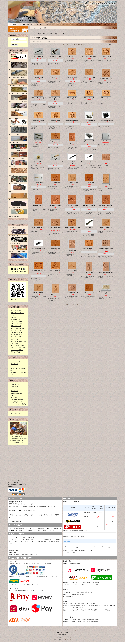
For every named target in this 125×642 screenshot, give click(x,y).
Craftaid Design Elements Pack (105, 292)
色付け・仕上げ (18, 145)
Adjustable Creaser (38, 182)
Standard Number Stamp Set (38, 227)
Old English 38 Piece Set (72, 205)
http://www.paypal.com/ (68, 596)
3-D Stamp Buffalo (72, 77)
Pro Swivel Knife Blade (38, 248)
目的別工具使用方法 (16, 334)
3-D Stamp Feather (38, 77)
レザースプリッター (16, 332)
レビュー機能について (17, 343)
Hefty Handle (89, 227)
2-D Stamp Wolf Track (38, 205)
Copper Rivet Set (15, 384)
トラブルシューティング (18, 347)
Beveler (13, 389)
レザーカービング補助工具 (18, 89)
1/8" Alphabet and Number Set (106, 248)
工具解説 (13, 317)
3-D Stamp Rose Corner (89, 292)
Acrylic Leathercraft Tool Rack (89, 141)
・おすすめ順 (42, 41)
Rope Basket (14, 364)
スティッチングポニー (17, 330)
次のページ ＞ (112, 44)
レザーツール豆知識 (16, 324)
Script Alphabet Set (55, 141)
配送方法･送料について (69, 630)
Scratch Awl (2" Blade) (17, 366)
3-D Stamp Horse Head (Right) (55, 98)
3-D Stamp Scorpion (72, 56)
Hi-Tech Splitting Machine (106, 120)
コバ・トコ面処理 (18, 113)
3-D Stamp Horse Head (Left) (38, 98)
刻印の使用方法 (15, 319)
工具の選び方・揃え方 (17, 313)
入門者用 (13, 315)
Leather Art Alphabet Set (89, 248)
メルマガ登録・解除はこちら (18, 413)
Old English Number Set (89, 205)
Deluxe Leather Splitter (89, 120)
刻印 (18, 64)
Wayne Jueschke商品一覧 (17, 345)
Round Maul (14, 391)
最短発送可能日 (15, 352)
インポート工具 (18, 239)
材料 (60, 33)
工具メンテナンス (18, 137)
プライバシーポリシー (81, 630)
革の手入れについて (16, 339)
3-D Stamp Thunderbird (72, 120)
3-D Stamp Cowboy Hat (89, 98)
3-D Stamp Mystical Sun (106, 56)
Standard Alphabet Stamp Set (72, 227)
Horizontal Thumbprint (17, 399)
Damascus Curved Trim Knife (89, 161)
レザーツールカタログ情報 (18, 341)
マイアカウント (20, 24)
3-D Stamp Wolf (55, 182)
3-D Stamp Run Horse (55, 294)
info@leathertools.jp (16, 521)
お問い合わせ (31, 24)
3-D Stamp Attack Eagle (106, 227)
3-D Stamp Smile (72, 250)
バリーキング (18, 230)
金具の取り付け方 (16, 326)
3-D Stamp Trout (55, 248)
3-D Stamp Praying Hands (106, 272)
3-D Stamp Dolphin (72, 270)
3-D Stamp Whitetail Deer (72, 143)
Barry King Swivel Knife (17, 402)
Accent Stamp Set (105, 161)
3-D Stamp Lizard (106, 98)
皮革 (18, 194)
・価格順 (48, 41)
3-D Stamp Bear (55, 77)
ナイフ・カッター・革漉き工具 (18, 97)
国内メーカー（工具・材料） (18, 255)
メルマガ (49, 24)
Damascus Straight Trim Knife (72, 162)
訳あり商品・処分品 (18, 211)
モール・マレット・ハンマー (18, 80)
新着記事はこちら (18, 442)
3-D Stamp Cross (89, 272)
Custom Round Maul (16, 362)
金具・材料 (18, 178)
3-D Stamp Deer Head (106, 185)
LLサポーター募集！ (17, 350)
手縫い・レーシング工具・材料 (18, 105)
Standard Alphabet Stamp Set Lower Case (55, 228)
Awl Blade (106, 141)
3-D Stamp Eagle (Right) (89, 77)
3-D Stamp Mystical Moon (89, 56)
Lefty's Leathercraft (67, 639)
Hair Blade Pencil (38, 56)
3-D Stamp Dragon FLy (106, 78)
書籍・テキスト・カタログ (18, 162)
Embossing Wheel (38, 161)
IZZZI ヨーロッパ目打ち (18, 404)
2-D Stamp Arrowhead (72, 292)
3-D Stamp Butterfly (38, 292)
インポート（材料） (18, 247)
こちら (43, 530)
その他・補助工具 (18, 121)
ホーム (11, 24)
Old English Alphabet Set (105, 205)
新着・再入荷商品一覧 (18, 56)
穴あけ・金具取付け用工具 (18, 129)
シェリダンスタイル (16, 321)
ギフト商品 (18, 203)
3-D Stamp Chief (55, 120)
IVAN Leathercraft (53, 28)
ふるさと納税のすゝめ (17, 328)
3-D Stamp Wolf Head (72, 182)
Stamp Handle (38, 141)
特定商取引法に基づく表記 (44, 630)
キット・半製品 (18, 186)
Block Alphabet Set (55, 270)
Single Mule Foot (15, 397)
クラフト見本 (18, 170)
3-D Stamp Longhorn (89, 182)
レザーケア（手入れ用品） (18, 154)
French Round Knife (55, 56)
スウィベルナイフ (18, 72)
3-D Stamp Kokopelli (38, 120)
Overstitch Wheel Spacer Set (55, 161)
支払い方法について (57, 630)
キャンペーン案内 (16, 311)
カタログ (26, 537)
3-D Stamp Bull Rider (55, 205)
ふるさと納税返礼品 (14, 216)
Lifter (12, 395)
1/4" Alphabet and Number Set (38, 271)
